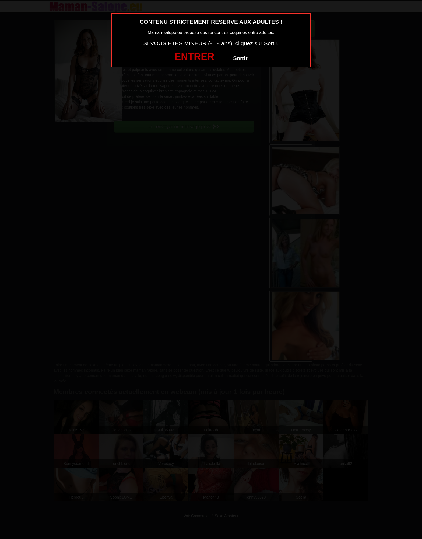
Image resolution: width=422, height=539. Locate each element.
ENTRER (194, 56)
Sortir (240, 58)
